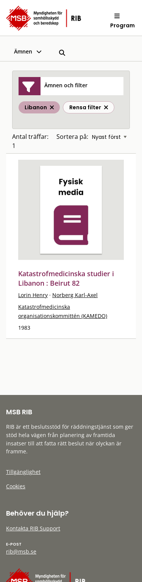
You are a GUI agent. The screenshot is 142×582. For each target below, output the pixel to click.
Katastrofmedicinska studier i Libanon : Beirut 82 (66, 278)
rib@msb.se (21, 551)
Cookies (15, 486)
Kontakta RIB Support (33, 528)
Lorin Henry (33, 295)
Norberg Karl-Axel (75, 295)
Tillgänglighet (23, 471)
